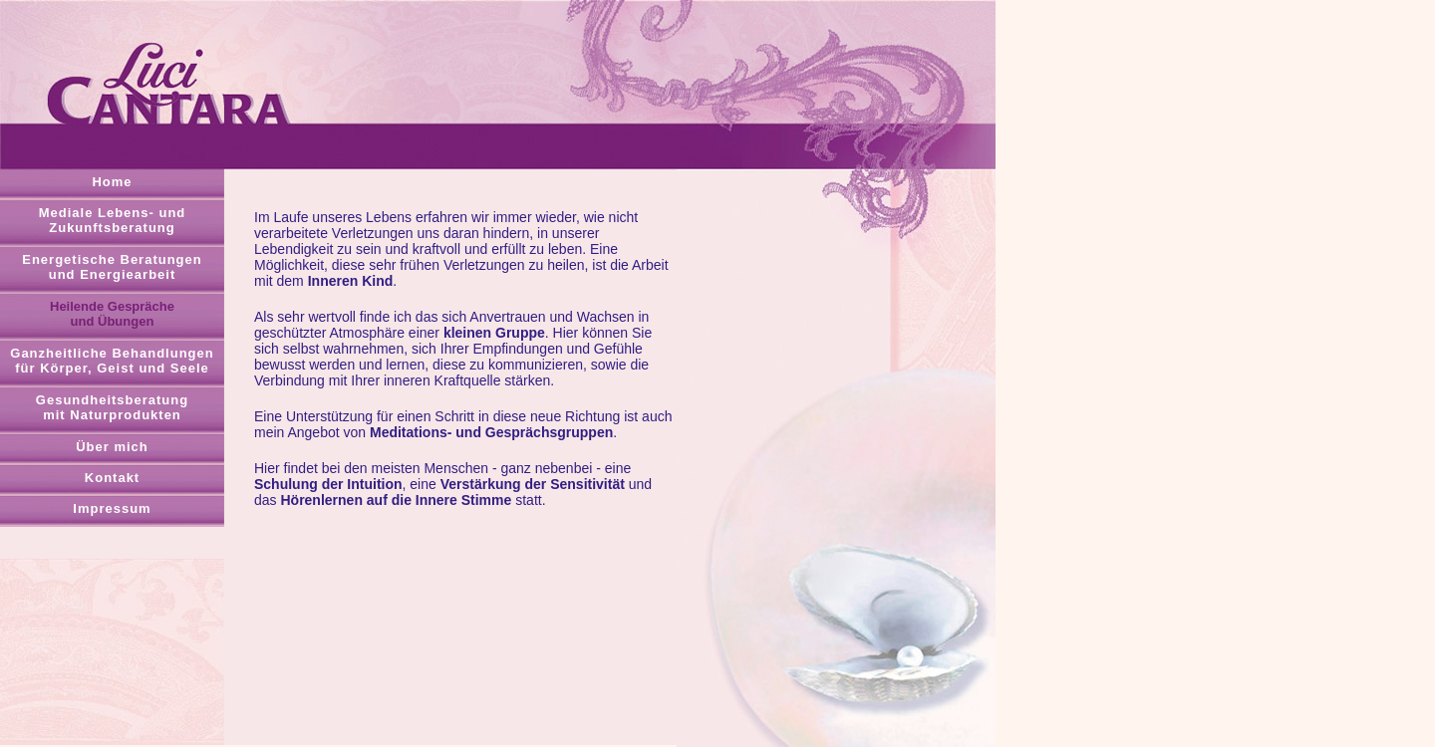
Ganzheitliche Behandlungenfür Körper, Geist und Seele (111, 360)
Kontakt (112, 477)
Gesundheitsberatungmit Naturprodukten (112, 407)
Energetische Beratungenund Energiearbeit (112, 267)
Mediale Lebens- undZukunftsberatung (112, 220)
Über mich (112, 446)
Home (112, 181)
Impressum (111, 508)
